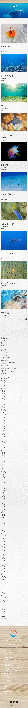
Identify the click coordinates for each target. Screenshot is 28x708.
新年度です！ (6, 313)
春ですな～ (5, 46)
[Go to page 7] (14, 319)
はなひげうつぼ (7, 224)
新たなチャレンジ (8, 283)
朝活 (2, 106)
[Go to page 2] (4, 319)
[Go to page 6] (12, 319)
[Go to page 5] (10, 319)
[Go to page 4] (8, 319)
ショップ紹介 (15, 10)
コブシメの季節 (7, 253)
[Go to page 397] (25, 319)
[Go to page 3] (6, 319)
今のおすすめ (6, 135)
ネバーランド (8, 10)
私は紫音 (4, 165)
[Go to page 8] (16, 319)
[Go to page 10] (20, 319)
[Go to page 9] (18, 319)
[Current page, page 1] (2, 319)
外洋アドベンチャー (9, 76)
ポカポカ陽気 (6, 194)
